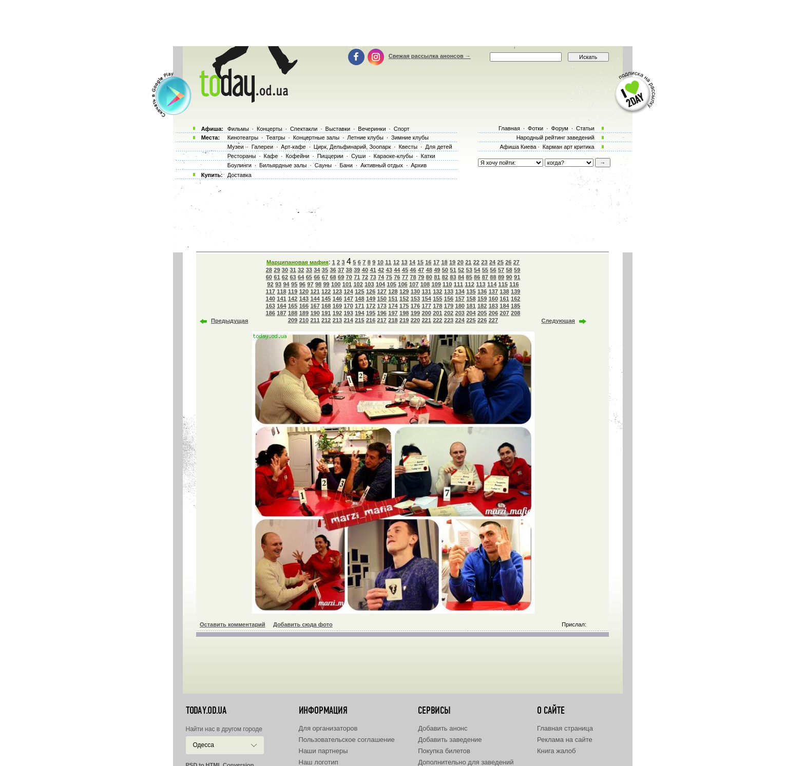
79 (421, 277)
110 (447, 284)
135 (470, 291)
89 (501, 277)
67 (325, 277)
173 (382, 306)
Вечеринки (372, 129)
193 (348, 313)
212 (326, 320)
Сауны (323, 165)
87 (485, 277)
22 (476, 262)
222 (437, 320)
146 (337, 299)
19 (452, 262)
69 (341, 277)
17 (436, 262)
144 (314, 299)
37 (341, 270)
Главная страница (565, 728)
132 (437, 291)
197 (392, 313)
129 (404, 291)
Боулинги (239, 165)
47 (421, 270)
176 (415, 306)
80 (429, 277)
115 (503, 284)
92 (270, 284)
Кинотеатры (242, 137)
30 (285, 270)
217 (382, 320)
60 (269, 277)
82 (445, 277)
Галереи (262, 147)
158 (470, 299)
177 (426, 306)
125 (359, 291)
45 (405, 270)
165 (292, 306)
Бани (346, 165)
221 (426, 320)
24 (492, 262)
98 (318, 284)
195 (370, 313)
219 (404, 320)
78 (413, 277)
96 (302, 284)
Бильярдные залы (282, 165)
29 (277, 270)
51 (453, 270)
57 (501, 270)
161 (504, 299)
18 (444, 262)
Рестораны (241, 156)
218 (392, 320)
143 (304, 299)
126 (370, 291)
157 (460, 299)
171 (359, 306)
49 (437, 270)
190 (314, 313)
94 (286, 284)
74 (381, 277)
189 (304, 313)
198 (404, 313)
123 (337, 291)
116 (514, 284)
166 (304, 306)
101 (347, 284)
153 (415, 299)
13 (404, 262)
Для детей (438, 147)
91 (517, 277)
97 (310, 284)
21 (468, 262)
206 (493, 313)
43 (389, 270)
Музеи (235, 147)
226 (482, 320)
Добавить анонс (442, 728)
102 (357, 284)
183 (493, 306)
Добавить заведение (450, 739)
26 (508, 262)
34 (317, 270)
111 (458, 284)
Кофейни (297, 156)
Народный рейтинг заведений (555, 137)
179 (448, 306)
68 (333, 277)
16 (428, 262)
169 (337, 306)
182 (482, 306)
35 (325, 270)
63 (293, 277)
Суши (358, 156)
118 (281, 291)
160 (493, 299)
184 (504, 306)
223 (448, 320)
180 (460, 306)
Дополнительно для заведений (465, 762)
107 (413, 284)
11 (388, 262)
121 (314, 291)
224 (460, 320)
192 (337, 313)
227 (493, 320)
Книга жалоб (556, 751)
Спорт (402, 129)
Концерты (269, 129)
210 (304, 320)
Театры (275, 137)
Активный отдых (381, 165)
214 (348, 320)
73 (373, 277)
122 (326, 291)
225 (470, 320)
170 (348, 306)
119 (292, 291)
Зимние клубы (410, 137)
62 (285, 277)
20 (460, 262)
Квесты (407, 147)
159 (482, 299)
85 (469, 277)
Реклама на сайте (564, 739)
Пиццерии (330, 156)
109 (435, 284)
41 (373, 270)
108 (425, 284)
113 (480, 284)
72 (365, 277)
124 (348, 291)
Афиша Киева (518, 147)
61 (277, 277)
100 (335, 284)
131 (426, 291)
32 (301, 270)
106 (402, 284)
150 (382, 299)
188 (292, 313)
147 (348, 299)
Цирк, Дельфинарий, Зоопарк (352, 147)
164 (281, 306)
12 (396, 262)
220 (415, 320)
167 (314, 306)
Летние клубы (365, 137)
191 (326, 313)
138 (504, 291)
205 (482, 313)
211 (314, 320)
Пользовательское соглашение (347, 739)
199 (415, 313)
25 (500, 262)
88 (493, 277)
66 (317, 277)
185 (515, 306)
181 (470, 306)
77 (405, 277)
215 (359, 320)
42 (381, 270)
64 (301, 277)
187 (281, 313)
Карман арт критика (569, 147)
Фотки (535, 128)
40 (365, 270)
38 (349, 270)
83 (453, 277)
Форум (559, 128)
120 (304, 291)
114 (491, 284)
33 (309, 270)
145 (326, 299)
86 (477, 277)
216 (370, 320)
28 (269, 270)
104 (380, 284)
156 (448, 299)
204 (470, 313)
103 (369, 284)
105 (391, 284)
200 (426, 313)
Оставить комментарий (232, 624)
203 (460, 313)
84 (461, 277)
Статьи (585, 128)
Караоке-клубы (393, 156)
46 (413, 270)
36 (333, 270)
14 (412, 262)
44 (397, 270)
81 (437, 277)
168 (326, 306)
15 (420, 262)
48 (429, 270)
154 (426, 299)
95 (294, 284)
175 (404, 306)
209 (292, 320)
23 (484, 262)
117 (270, 291)
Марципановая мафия (297, 262)
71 (357, 277)
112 (469, 284)
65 (309, 277)
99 (326, 284)
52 (461, 270)
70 (349, 277)
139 (515, 291)
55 (485, 270)
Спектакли (304, 129)
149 (370, 299)
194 (359, 313)
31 (293, 270)
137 (493, 291)
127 (382, 291)
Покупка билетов (444, 751)
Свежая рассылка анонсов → (430, 56)
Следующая (558, 321)
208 (515, 313)
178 (437, 306)
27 (516, 262)
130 (415, 291)
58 (509, 270)
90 (509, 277)
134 (460, 291)
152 (404, 299)
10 (380, 262)
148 (359, 299)
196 (382, 313)
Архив (419, 165)
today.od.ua (206, 710)
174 (392, 306)
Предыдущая (229, 321)
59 (517, 270)
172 (370, 306)
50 (445, 270)
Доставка (239, 175)
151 (392, 299)
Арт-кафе (293, 147)
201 (437, 313)
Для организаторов (328, 728)
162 (515, 299)
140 (270, 299)
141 (281, 299)
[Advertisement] (402, 23)
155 (437, 299)
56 (493, 270)
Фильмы (238, 129)
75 (389, 277)
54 (477, 270)
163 (270, 306)
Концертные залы (316, 137)
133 (448, 291)
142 (292, 299)
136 (482, 291)
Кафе (271, 156)
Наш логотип (318, 762)
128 (392, 291)
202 (448, 313)
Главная (509, 128)
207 (504, 313)
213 (337, 320)
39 (357, 270)
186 (270, 313)
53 (469, 270)
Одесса (203, 745)
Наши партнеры (323, 751)
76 (397, 277)
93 (278, 284)
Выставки (338, 129)
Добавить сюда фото (303, 624)
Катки (427, 156)
